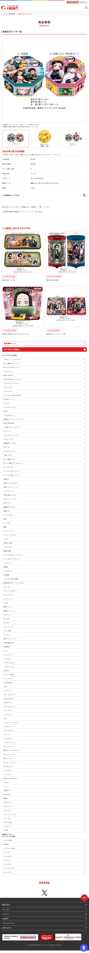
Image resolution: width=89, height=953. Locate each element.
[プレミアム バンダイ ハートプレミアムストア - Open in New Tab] (68, 937)
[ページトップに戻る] (84, 897)
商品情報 (12, 14)
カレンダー (6, 909)
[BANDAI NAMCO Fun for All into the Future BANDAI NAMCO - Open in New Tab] (76, 2)
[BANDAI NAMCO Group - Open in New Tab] (20, 937)
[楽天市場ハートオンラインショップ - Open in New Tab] (46, 937)
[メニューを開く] (86, 7)
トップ (3, 14)
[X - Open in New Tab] (84, 196)
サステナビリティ (8, 923)
